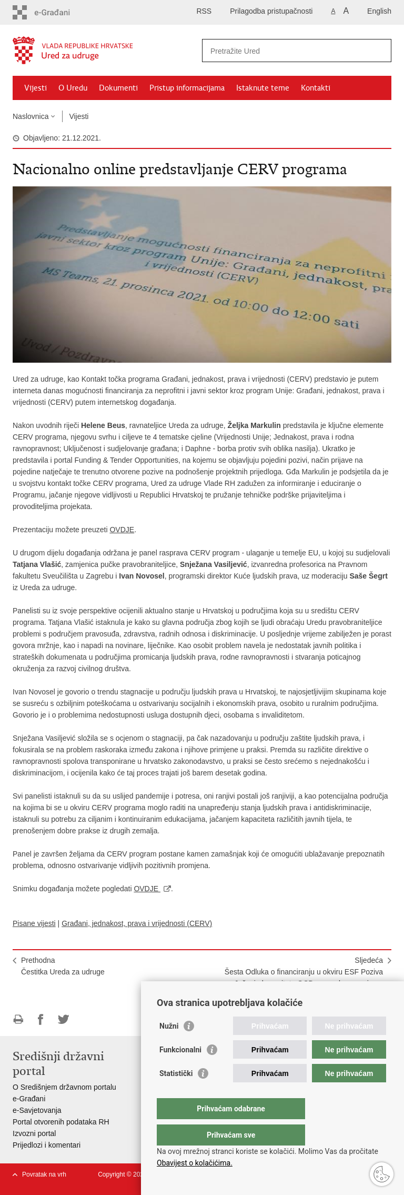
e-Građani (29, 1098)
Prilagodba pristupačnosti (271, 11)
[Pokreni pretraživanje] (379, 50)
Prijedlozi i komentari (46, 1145)
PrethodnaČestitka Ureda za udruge (63, 966)
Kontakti (315, 88)
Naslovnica (30, 116)
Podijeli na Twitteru (63, 1019)
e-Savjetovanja (37, 1110)
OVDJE (121, 529)
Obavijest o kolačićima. (195, 1163)
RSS (203, 11)
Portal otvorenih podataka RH (61, 1122)
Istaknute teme (262, 88)
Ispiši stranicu (18, 1019)
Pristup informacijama (187, 88)
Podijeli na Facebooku (40, 1019)
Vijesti (35, 88)
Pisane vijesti (34, 923)
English (379, 11)
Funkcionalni (180, 1071)
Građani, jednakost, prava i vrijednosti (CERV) (137, 923)
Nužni (168, 1047)
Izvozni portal (34, 1133)
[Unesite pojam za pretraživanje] (285, 50)
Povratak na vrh (44, 1174)
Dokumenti (118, 88)
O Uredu (72, 88)
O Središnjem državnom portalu (64, 1087)
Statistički (176, 1094)
